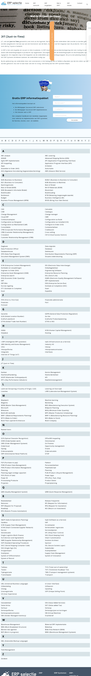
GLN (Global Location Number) (12, 316)
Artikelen (48, 166)
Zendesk (4, 659)
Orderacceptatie (7, 451)
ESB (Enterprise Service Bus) (55, 283)
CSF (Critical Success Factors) (56, 235)
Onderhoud (5, 446)
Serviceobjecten (51, 530)
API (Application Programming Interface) (60, 161)
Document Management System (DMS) (15, 256)
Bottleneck (5, 195)
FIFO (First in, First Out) (10, 300)
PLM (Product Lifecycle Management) (59, 473)
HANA (3, 330)
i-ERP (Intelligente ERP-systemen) (13, 342)
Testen (3, 570)
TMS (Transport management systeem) (59, 572)
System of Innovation (53, 556)
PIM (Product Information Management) (16, 468)
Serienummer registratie (54, 528)
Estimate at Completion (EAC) (56, 286)
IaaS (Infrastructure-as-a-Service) (57, 342)
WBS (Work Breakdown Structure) (13, 627)
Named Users (6, 430)
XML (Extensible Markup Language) (14, 641)
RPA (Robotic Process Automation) (14, 511)
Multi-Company (51, 421)
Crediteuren (49, 230)
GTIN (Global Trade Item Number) (14, 322)
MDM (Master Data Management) (13, 405)
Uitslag (3, 589)
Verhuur (4, 608)
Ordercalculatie (50, 451)
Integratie (5, 352)
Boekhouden (6, 193)
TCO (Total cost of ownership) (56, 567)
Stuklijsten (5, 553)
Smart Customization (53, 538)
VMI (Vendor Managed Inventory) (13, 616)
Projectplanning (51, 483)
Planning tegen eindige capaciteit (13, 473)
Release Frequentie (52, 501)
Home (27, 3)
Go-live (47, 316)
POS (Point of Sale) (8, 475)
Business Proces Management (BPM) (15, 200)
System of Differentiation (10, 556)
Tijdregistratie (6, 572)
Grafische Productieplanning (55, 319)
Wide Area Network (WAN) (55, 630)
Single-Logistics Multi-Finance (12, 535)
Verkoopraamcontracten (10, 613)
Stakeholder (49, 548)
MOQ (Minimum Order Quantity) (57, 410)
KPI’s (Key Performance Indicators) (14, 380)
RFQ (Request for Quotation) (55, 506)
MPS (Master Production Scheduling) (59, 413)
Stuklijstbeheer (51, 551)
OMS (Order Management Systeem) (14, 443)
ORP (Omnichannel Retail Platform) (14, 454)
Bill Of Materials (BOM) (53, 188)
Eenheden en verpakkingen (11, 268)
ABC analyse (5, 156)
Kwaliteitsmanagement (53, 380)
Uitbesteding (6, 586)
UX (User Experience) (9, 594)
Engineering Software (53, 270)
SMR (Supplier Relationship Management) (16, 540)
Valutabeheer (6, 603)
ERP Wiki (4, 283)
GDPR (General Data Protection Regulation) (61, 314)
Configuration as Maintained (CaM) (14, 225)
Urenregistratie (7, 591)
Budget (3, 198)
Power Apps (49, 475)
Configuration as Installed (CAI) (57, 222)
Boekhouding (50, 193)
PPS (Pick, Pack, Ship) (53, 478)
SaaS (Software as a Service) (55, 520)
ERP (2, 281)
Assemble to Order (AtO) (10, 168)
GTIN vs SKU (49, 322)
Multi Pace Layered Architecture (13, 421)
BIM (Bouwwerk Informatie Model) (14, 190)
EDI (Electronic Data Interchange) (57, 265)
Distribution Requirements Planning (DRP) (61, 254)
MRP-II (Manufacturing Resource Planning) (61, 416)
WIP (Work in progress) (10, 632)
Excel (3, 291)
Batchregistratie (7, 185)
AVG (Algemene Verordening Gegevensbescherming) (20, 171)
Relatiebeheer (6, 501)
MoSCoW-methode (8, 413)
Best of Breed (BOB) (8, 188)
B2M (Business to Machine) (55, 182)
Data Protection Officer (10, 249)
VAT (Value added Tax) (53, 605)
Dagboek (4, 246)
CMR (46, 217)
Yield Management (8, 650)
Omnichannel (50, 441)
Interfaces (49, 352)
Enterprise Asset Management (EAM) (15, 273)
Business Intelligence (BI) (54, 198)
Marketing (49, 403)
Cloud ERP (5, 217)
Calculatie (48, 209)
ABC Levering (50, 156)
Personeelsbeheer (52, 465)
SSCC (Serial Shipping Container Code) (15, 546)
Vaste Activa (5, 605)
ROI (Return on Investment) (55, 508)
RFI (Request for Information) (56, 503)
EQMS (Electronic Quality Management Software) (63, 278)
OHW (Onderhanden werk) (11, 441)
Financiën (4, 302)
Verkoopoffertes (7, 610)
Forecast (4, 305)
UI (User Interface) (52, 584)
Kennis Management (52, 372)
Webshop (48, 627)
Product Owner (50, 480)
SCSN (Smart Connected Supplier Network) (17, 528)
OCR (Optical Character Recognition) (14, 438)
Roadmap (4, 508)
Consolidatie (5, 227)
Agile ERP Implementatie (10, 161)
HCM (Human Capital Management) (58, 330)
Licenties (4, 391)
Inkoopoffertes (7, 349)
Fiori (46, 302)
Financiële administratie (54, 300)
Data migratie (50, 246)
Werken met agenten (9, 630)
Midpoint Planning (52, 408)
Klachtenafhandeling (9, 375)
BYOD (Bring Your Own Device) (56, 200)
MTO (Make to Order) (9, 418)
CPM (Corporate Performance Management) (17, 230)
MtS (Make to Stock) (52, 418)
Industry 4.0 (49, 344)
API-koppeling (6, 163)
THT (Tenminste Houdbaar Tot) (57, 570)
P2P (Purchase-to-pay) (9, 463)
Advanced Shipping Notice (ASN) (57, 158)
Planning (4, 470)
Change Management (9, 214)
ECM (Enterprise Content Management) (16, 265)
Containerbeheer (51, 227)
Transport (49, 575)
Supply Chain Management (55, 553)
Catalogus (49, 212)
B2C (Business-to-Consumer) (12, 182)
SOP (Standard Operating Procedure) (15, 543)
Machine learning (51, 400)
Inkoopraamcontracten (53, 349)
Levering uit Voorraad (53, 389)
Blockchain (49, 190)
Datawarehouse (7, 251)
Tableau (4, 567)
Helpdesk (4, 333)
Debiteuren (49, 251)
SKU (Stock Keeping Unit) (54, 535)
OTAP (47, 454)
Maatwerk (5, 400)
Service (3, 530)
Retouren (4, 503)
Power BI (4, 478)
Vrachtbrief (49, 616)
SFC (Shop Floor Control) (54, 533)
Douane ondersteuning (53, 256)
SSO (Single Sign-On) (9, 548)
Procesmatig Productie (9, 480)
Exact (47, 288)
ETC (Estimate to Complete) (11, 288)
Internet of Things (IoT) (10, 355)
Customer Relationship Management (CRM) (17, 237)
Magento (4, 403)
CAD (2, 209)
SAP (46, 522)
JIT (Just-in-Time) (7, 363)
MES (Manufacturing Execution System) (59, 405)
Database (48, 249)
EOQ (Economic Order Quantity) (13, 278)
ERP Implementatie (52, 281)
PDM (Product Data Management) (13, 465)
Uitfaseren (49, 586)
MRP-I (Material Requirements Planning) (16, 416)
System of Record (7, 558)
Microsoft (4, 408)
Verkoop (48, 608)
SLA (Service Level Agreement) (12, 538)
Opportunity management (55, 446)
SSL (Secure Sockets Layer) (55, 546)
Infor (3, 347)
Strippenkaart (6, 551)
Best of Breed (50, 185)
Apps (3, 166)
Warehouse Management (10, 624)
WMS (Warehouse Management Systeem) (60, 632)
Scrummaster (50, 525)
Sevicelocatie (6, 533)
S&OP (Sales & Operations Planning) (14, 520)
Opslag (3, 449)
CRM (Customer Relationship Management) (17, 232)
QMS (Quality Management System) (14, 492)
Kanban (4, 372)
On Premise (49, 443)
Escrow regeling (7, 286)
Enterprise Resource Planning (56, 273)
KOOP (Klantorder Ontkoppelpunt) (14, 377)
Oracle (47, 449)
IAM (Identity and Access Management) (15, 344)
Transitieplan (6, 575)
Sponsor (48, 543)
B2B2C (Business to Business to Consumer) (61, 180)
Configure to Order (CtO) (54, 225)
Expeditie (48, 291)
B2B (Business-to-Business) (11, 180)
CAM (2, 212)
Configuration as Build (53, 220)
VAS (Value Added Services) (55, 603)
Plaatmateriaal (50, 468)
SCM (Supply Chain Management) (13, 525)
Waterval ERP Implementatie (55, 624)
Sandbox (4, 522)
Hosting (48, 333)
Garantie (4, 314)
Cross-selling (50, 232)
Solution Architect (51, 540)
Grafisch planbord (8, 319)
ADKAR (3, 158)
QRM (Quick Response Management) (58, 492)
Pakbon (48, 463)
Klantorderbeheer (51, 375)
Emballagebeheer (51, 268)
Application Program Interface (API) (58, 163)
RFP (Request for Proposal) (11, 506)
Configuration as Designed (11, 222)
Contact (79, 3)
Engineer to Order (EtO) (10, 270)
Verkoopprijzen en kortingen (56, 610)
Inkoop (47, 347)
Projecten (4, 483)
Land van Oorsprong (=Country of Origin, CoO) (18, 389)
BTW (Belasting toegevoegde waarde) (59, 195)
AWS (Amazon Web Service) (55, 171)
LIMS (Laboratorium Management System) (61, 391)
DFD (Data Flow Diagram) (10, 254)
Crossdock (5, 235)
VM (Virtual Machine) (53, 613)
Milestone (5, 410)
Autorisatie (49, 168)
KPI (46, 377)
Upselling (48, 589)
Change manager (51, 214)
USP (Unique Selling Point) (55, 591)
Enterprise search (7, 276)
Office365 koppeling (52, 438)
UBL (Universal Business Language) (14, 584)
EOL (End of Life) (51, 276)
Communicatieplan (8, 220)
